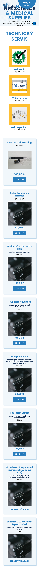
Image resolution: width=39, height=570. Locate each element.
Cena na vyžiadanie (19, 509)
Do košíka (19, 179)
